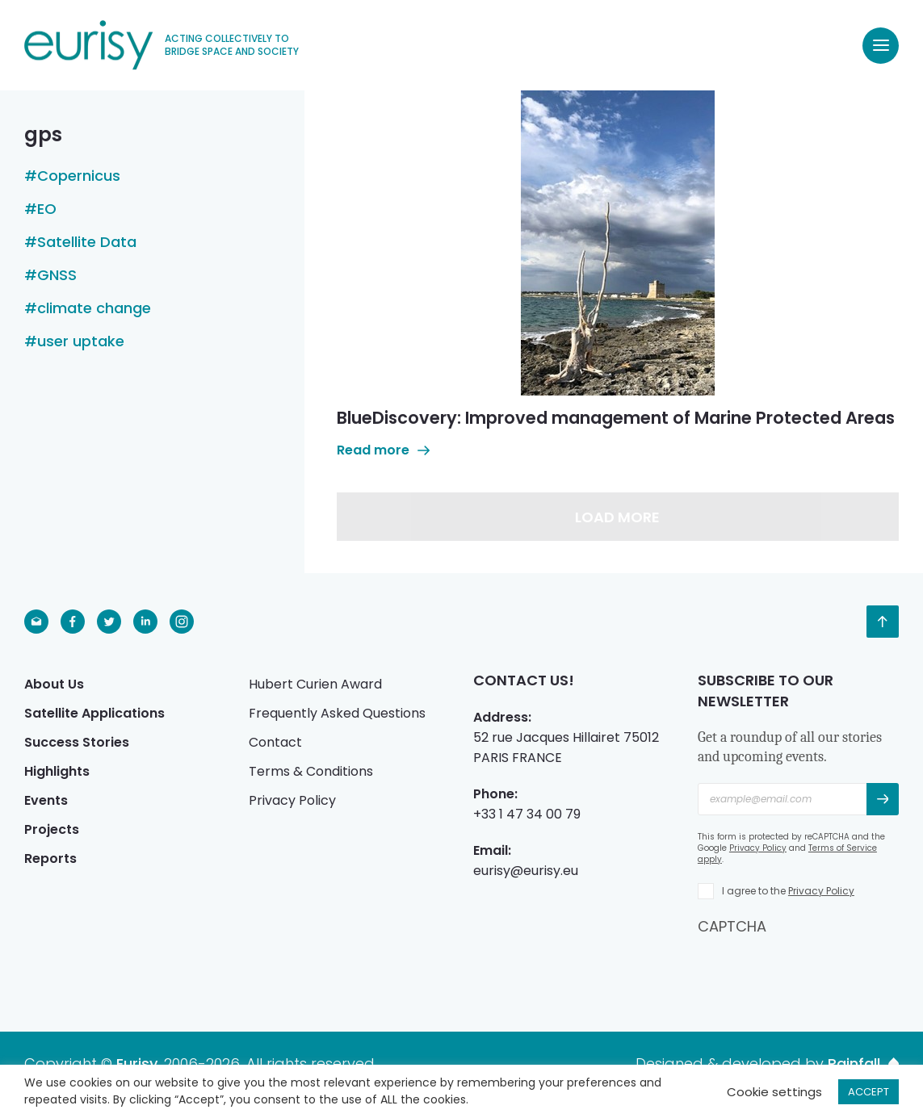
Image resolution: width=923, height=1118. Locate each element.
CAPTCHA (732, 926)
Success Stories (76, 742)
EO (47, 209)
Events (46, 800)
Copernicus (78, 176)
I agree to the (788, 891)
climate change (94, 308)
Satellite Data (86, 242)
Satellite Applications (94, 713)
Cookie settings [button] (774, 1091)
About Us (54, 684)
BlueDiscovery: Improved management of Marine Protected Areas (616, 417)
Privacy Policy (292, 800)
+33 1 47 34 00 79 (527, 814)
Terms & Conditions (311, 771)
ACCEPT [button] (868, 1091)
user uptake (80, 341)
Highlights (57, 771)
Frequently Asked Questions (337, 713)
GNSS (57, 275)
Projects (51, 829)
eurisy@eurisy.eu (525, 870)
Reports (50, 858)
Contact (275, 742)
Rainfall (863, 1064)
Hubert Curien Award (315, 684)
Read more (383, 450)
